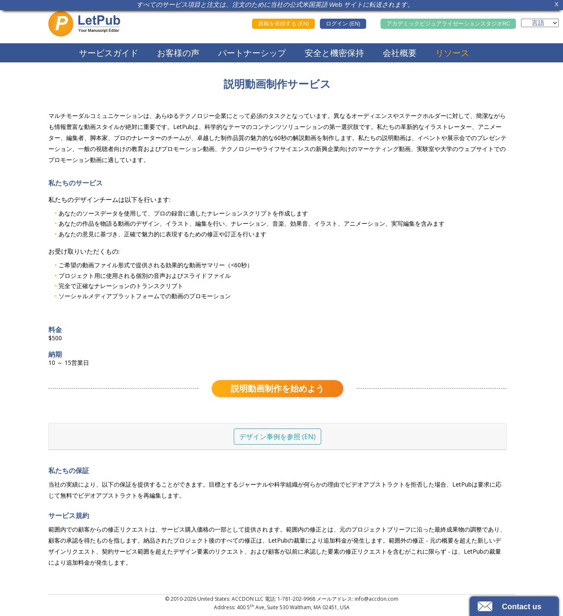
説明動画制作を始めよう (277, 388)
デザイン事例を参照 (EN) (277, 436)
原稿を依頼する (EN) (283, 24)
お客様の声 (178, 53)
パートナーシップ (252, 53)
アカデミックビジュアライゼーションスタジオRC (448, 24)
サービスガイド (108, 53)
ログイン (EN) (343, 24)
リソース (452, 53)
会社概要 (400, 53)
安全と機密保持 (334, 53)
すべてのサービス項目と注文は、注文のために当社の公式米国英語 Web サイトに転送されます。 (275, 4)
